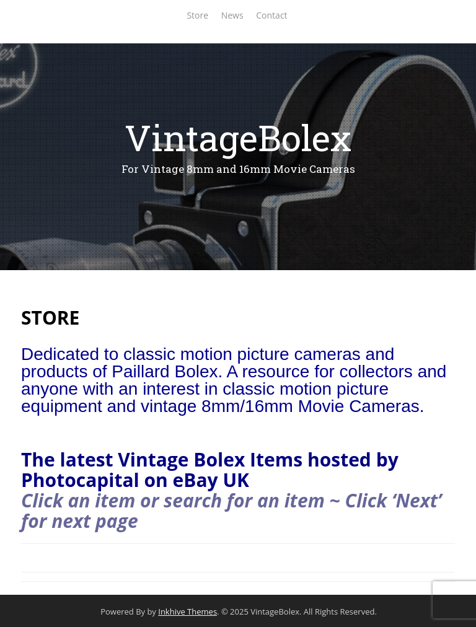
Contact (271, 15)
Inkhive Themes (187, 611)
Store (197, 15)
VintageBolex (238, 137)
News (232, 15)
